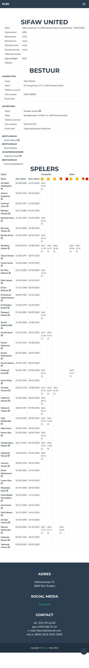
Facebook (44, 604)
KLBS (5, 4)
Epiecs (45, 648)
